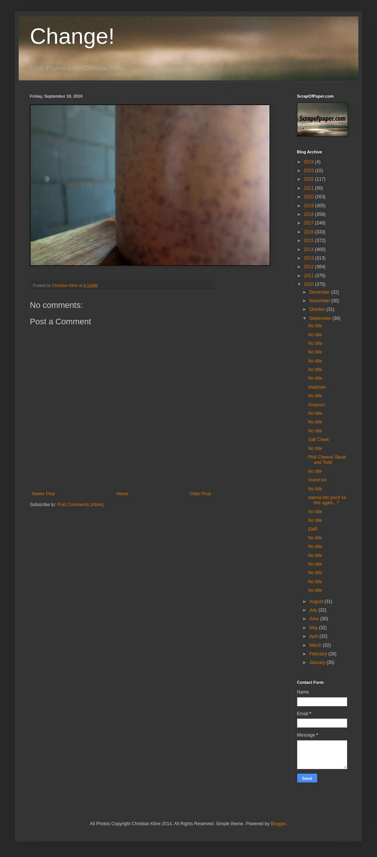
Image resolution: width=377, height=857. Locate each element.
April (314, 636)
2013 (309, 258)
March (316, 645)
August (316, 601)
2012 (309, 266)
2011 (309, 275)
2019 (309, 205)
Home (122, 493)
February (318, 653)
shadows (316, 387)
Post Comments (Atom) (80, 504)
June (314, 618)
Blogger (278, 823)
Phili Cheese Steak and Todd (327, 459)
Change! (72, 36)
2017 (309, 223)
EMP (313, 529)
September (320, 318)
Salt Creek (318, 439)
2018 (309, 214)
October (317, 309)
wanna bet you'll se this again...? (327, 500)
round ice (317, 480)
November (320, 300)
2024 (309, 162)
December (320, 292)
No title (315, 325)
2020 (309, 196)
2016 (309, 232)
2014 (309, 249)
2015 (309, 240)
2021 (309, 188)
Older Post (200, 493)
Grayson (316, 404)
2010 (309, 284)
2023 (309, 170)
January (317, 662)
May (314, 627)
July (313, 610)
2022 (309, 179)
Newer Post (43, 493)
